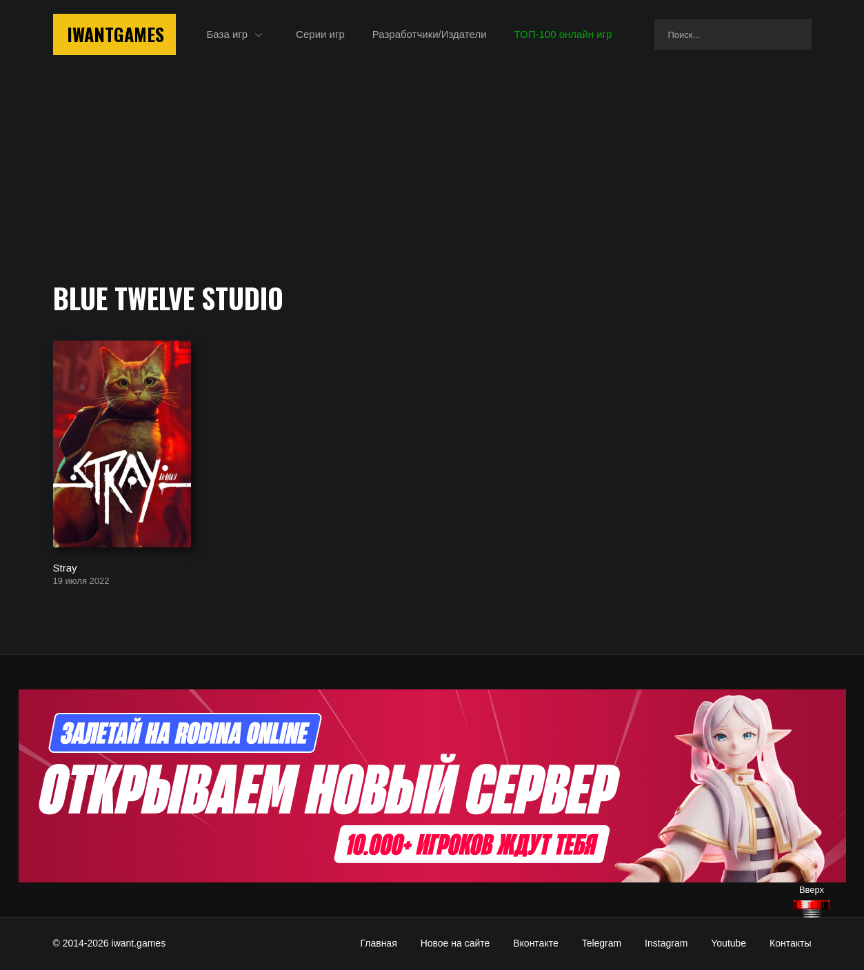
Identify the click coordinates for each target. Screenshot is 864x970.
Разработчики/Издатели (429, 34)
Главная (378, 943)
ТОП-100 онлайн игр (563, 34)
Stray (65, 567)
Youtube (728, 943)
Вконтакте (536, 943)
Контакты (790, 943)
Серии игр (320, 34)
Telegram (602, 943)
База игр (227, 34)
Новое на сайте (455, 943)
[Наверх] (812, 909)
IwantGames (115, 34)
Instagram (666, 943)
